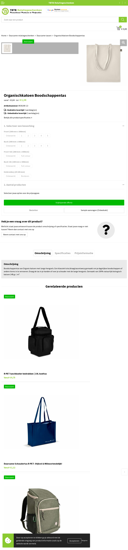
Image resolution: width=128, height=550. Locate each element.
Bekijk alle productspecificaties (18, 117)
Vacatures (69, 523)
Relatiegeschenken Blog (75, 526)
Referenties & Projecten (75, 530)
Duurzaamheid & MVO (74, 506)
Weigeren (85, 540)
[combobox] (60, 19)
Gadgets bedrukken (9, 530)
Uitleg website (71, 487)
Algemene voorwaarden (75, 542)
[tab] (42, 252)
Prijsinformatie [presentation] (83, 252)
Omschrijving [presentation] (43, 252)
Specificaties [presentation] (62, 252)
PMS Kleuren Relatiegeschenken (79, 495)
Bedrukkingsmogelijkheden (77, 491)
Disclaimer (69, 538)
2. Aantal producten (15, 184)
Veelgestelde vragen (74, 480)
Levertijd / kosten (72, 484)
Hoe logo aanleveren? (74, 499)
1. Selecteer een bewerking (19, 125)
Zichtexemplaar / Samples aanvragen (81, 503)
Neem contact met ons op (14, 234)
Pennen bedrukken (9, 519)
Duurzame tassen (44, 35)
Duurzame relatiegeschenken (21, 35)
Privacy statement (73, 534)
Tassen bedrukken (9, 523)
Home (3, 35)
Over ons (69, 519)
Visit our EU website (73, 545)
